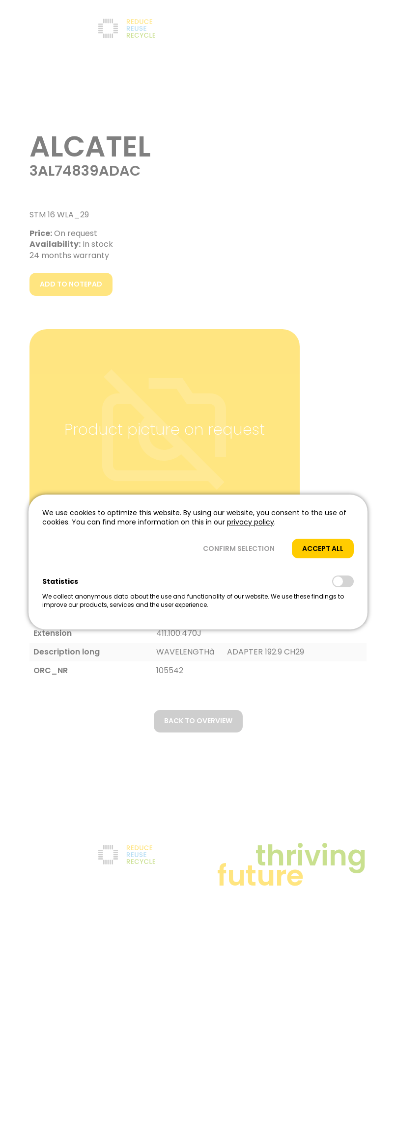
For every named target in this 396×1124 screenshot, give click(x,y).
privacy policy (250, 522)
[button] (239, 549)
